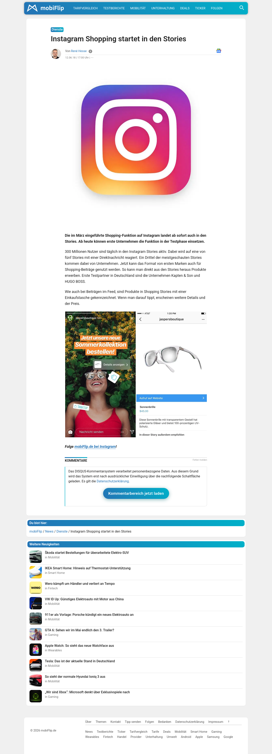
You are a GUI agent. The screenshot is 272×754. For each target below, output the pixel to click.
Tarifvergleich (85, 8)
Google (228, 737)
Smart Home (199, 732)
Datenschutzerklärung (113, 481)
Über (88, 722)
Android (186, 737)
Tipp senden (133, 722)
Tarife (155, 732)
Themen (100, 722)
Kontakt (116, 722)
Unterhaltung (163, 8)
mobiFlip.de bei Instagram (95, 447)
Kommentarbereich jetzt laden (136, 493)
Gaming (216, 732)
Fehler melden (200, 460)
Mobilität (138, 8)
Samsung (213, 737)
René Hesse (79, 51)
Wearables (92, 737)
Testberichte (114, 8)
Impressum (215, 722)
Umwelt (172, 737)
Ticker (200, 8)
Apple (199, 737)
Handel (121, 737)
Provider (136, 737)
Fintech (108, 737)
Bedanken (164, 722)
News (89, 732)
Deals (185, 8)
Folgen (217, 8)
